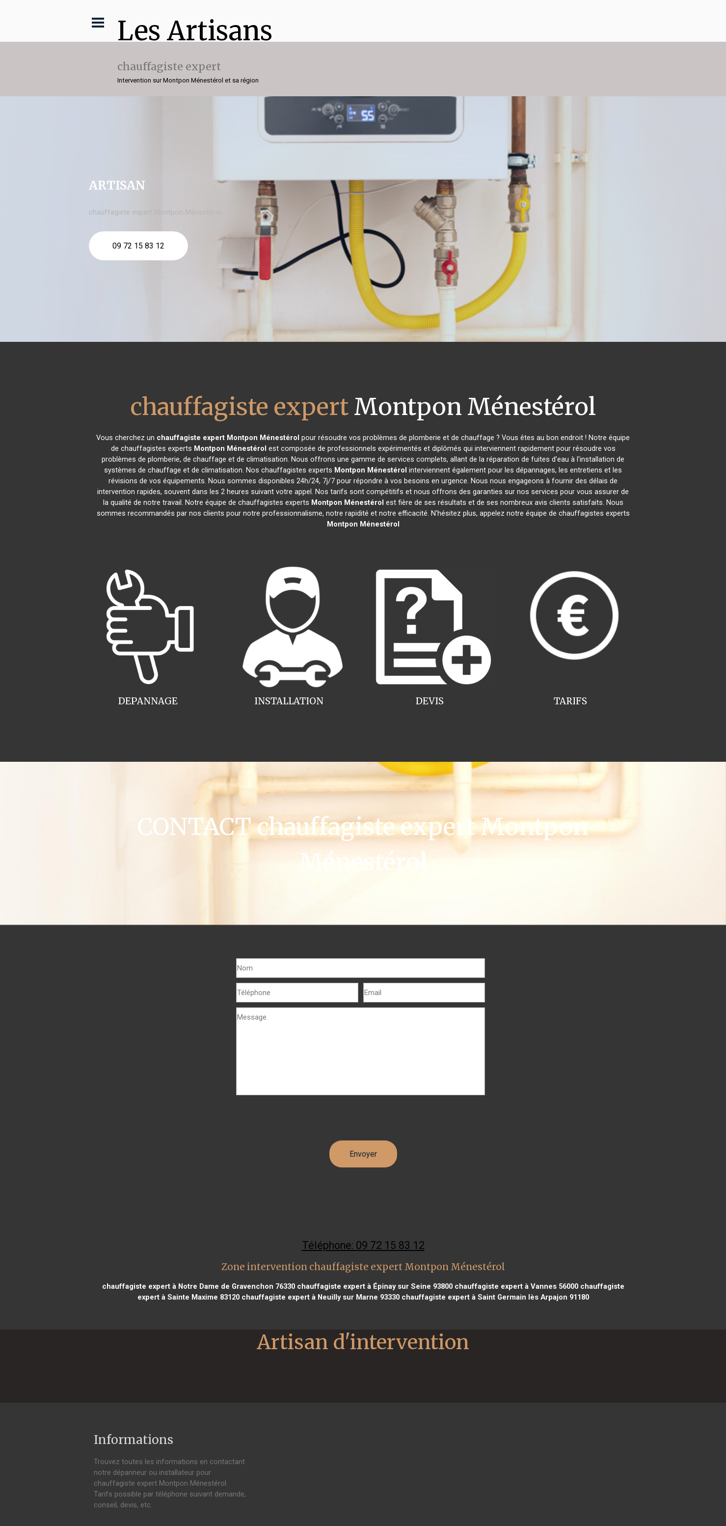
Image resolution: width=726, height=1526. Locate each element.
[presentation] (310, 1121)
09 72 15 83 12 (138, 245)
